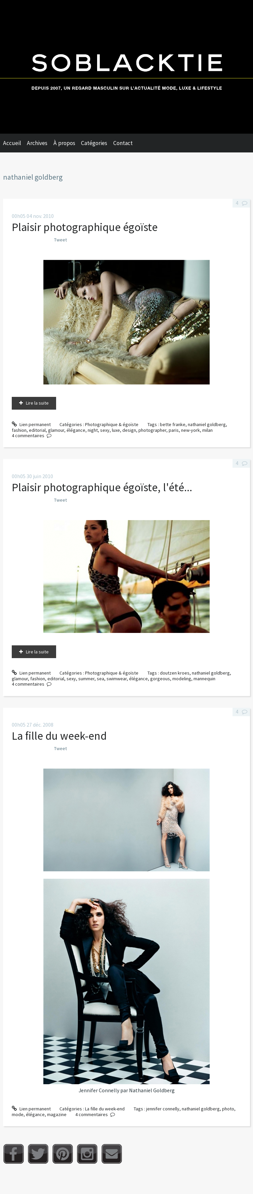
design (129, 430)
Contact (123, 143)
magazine (57, 1114)
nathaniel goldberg (207, 424)
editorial (37, 430)
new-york (190, 430)
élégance (76, 430)
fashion (19, 430)
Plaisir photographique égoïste (85, 227)
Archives (37, 143)
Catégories (94, 143)
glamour (56, 430)
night (93, 430)
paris (174, 430)
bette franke (172, 424)
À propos (64, 143)
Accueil (12, 143)
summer (86, 679)
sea (100, 679)
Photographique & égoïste (111, 424)
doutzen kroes (174, 673)
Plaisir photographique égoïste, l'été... (102, 487)
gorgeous (160, 679)
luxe (116, 430)
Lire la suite (37, 403)
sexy (105, 430)
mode (18, 1114)
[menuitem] (15, 143)
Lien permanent (31, 424)
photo (228, 1109)
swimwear (117, 679)
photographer (152, 430)
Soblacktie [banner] (126, 67)
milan (207, 430)
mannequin (204, 679)
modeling (181, 679)
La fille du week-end (59, 736)
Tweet (60, 240)
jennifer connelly (162, 1109)
